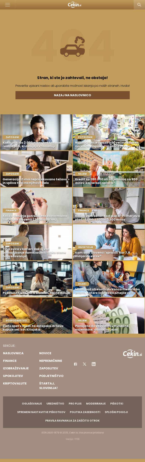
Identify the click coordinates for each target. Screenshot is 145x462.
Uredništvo (55, 403)
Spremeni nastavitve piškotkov (41, 412)
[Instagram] (94, 364)
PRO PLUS (75, 403)
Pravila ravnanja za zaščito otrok (72, 420)
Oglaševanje (32, 403)
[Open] (7, 4)
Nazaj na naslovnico (72, 95)
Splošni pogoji (116, 412)
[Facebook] (75, 364)
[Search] (139, 4)
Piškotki (116, 403)
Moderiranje (96, 403)
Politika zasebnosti (85, 412)
